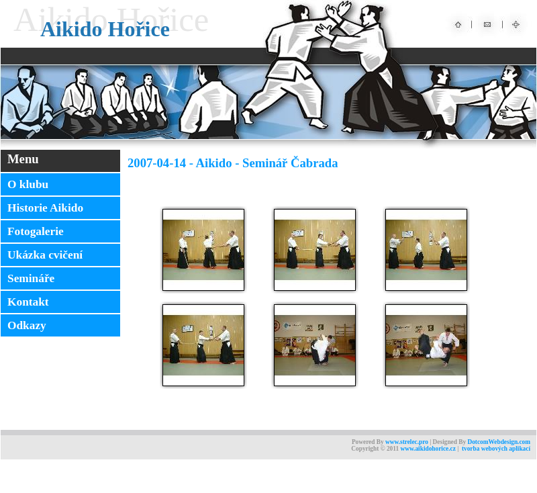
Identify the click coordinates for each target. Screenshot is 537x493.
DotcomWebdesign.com (498, 442)
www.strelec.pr (405, 442)
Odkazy (26, 325)
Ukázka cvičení (45, 255)
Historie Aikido (45, 207)
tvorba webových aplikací (496, 448)
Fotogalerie (35, 231)
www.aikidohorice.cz (427, 448)
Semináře (30, 278)
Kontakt (28, 302)
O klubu (27, 184)
